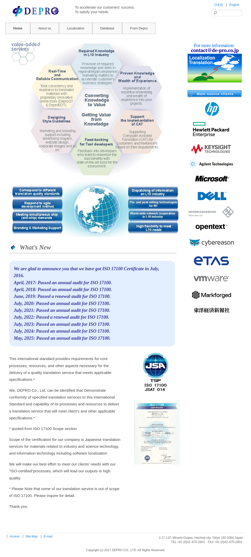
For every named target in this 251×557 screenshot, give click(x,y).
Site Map (32, 536)
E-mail (48, 536)
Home (17, 28)
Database (107, 28)
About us (44, 28)
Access (15, 536)
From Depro (139, 28)
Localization (76, 28)
